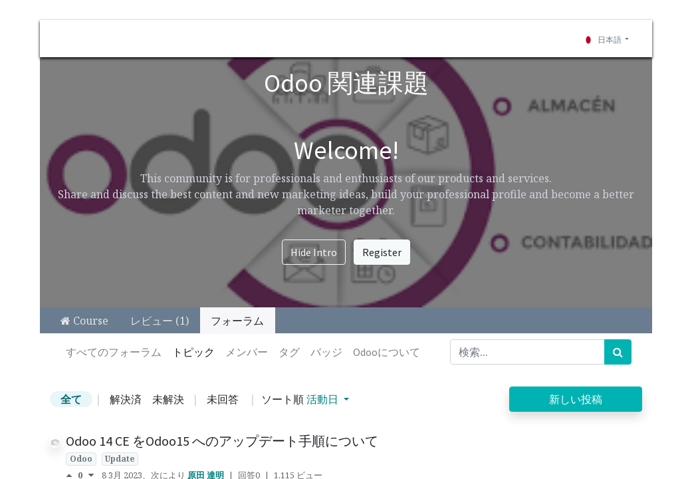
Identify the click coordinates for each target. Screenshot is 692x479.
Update (119, 458)
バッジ (326, 352)
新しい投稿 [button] (575, 399)
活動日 (323, 399)
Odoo (81, 458)
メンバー (246, 352)
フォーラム (237, 320)
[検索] (618, 352)
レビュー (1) (159, 320)
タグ (289, 352)
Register (382, 252)
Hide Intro (313, 252)
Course (84, 320)
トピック (193, 352)
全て (71, 399)
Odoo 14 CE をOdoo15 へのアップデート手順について (222, 440)
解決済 (126, 399)
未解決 (168, 399)
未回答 (223, 399)
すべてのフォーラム (114, 352)
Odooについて (386, 352)
